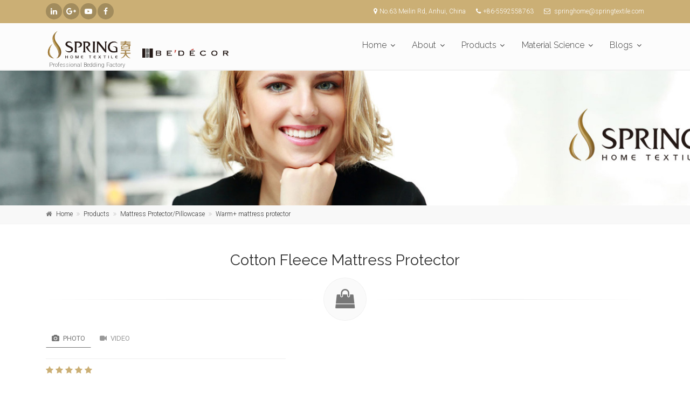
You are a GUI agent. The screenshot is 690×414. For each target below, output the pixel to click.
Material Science (553, 45)
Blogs (621, 45)
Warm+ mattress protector (253, 214)
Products (478, 45)
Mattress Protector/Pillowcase (162, 214)
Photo (68, 338)
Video (115, 338)
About (424, 45)
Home (374, 45)
